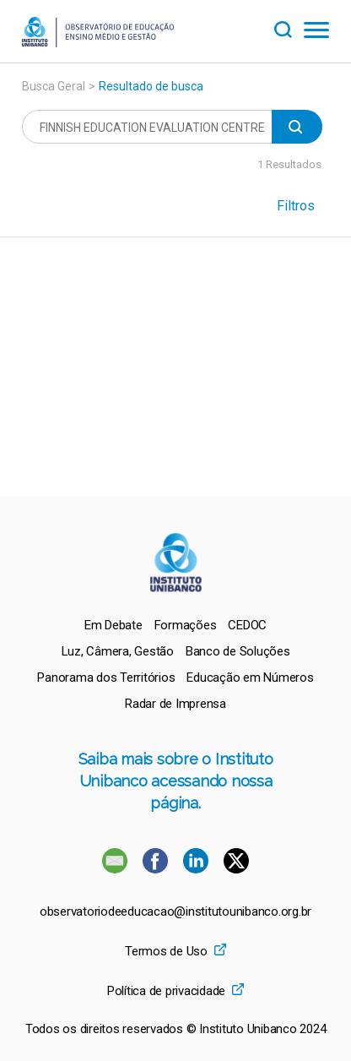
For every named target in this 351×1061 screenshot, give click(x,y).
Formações (185, 625)
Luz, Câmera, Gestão (118, 651)
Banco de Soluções (238, 651)
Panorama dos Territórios (106, 677)
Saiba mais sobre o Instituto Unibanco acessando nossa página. (175, 781)
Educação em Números (249, 677)
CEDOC (247, 625)
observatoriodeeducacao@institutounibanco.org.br (175, 912)
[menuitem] (113, 625)
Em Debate (113, 625)
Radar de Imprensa (175, 703)
